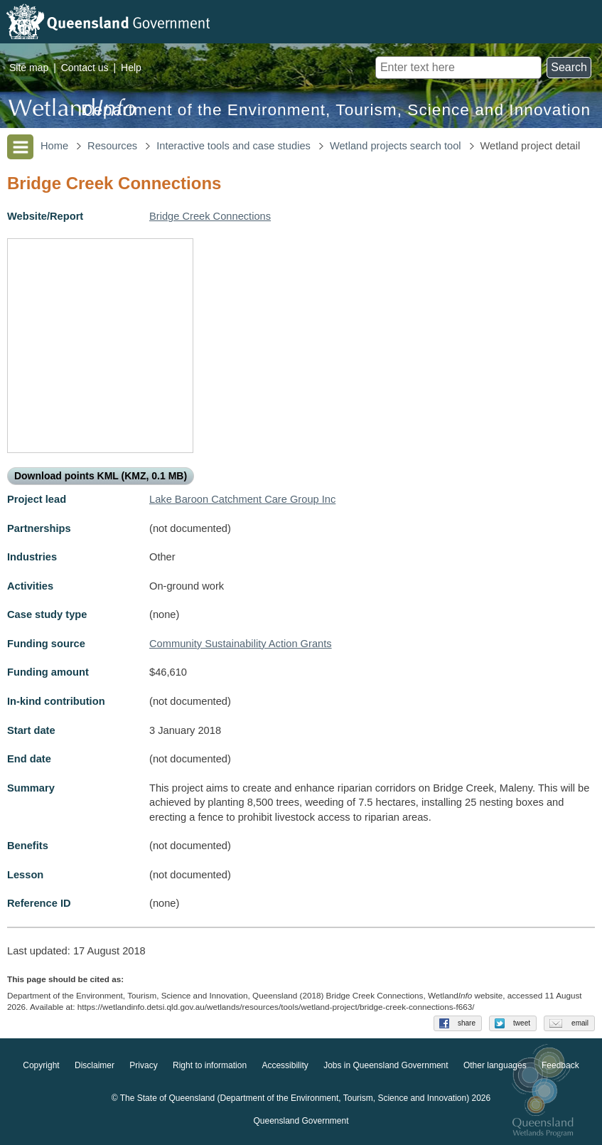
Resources (112, 145)
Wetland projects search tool (395, 145)
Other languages (495, 1065)
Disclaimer (94, 1065)
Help (131, 67)
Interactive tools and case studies (233, 145)
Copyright (41, 1065)
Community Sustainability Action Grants (240, 643)
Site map (28, 67)
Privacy (143, 1065)
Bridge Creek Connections (210, 216)
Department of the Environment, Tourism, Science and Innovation (336, 110)
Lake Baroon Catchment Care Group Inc (242, 499)
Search (569, 67)
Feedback (560, 1065)
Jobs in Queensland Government (385, 1065)
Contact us (85, 67)
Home (54, 145)
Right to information (210, 1065)
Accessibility (285, 1065)
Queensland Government (300, 1121)
